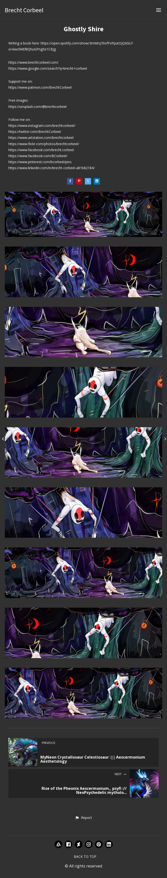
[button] (83, 818)
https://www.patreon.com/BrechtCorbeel (40, 87)
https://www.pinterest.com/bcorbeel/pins (40, 162)
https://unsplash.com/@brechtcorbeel (37, 106)
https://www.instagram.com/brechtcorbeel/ (41, 125)
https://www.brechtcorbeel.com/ (33, 62)
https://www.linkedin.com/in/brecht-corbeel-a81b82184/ (51, 168)
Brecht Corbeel (24, 10)
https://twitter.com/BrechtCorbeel (34, 131)
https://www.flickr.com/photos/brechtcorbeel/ (43, 144)
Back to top (85, 856)
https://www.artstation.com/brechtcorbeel (41, 137)
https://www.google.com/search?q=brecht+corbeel (47, 68)
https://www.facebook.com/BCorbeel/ (37, 156)
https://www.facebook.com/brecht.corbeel (41, 150)
